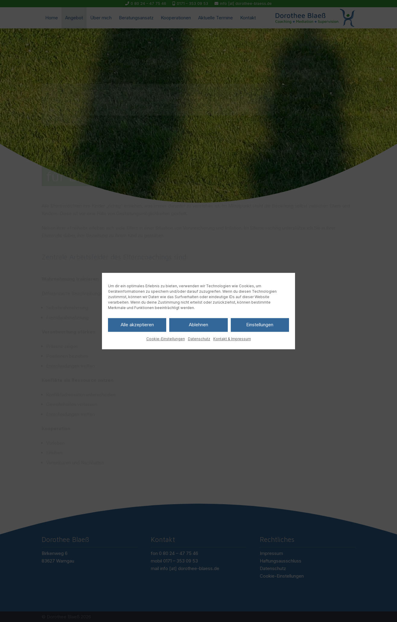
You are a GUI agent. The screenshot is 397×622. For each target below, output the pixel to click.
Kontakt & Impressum (232, 339)
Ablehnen (198, 324)
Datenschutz (199, 339)
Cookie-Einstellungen (165, 339)
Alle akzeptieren (137, 324)
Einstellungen (259, 324)
